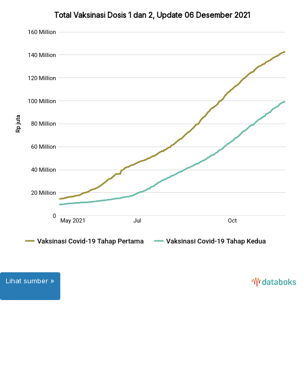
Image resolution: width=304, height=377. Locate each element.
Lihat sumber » (30, 280)
